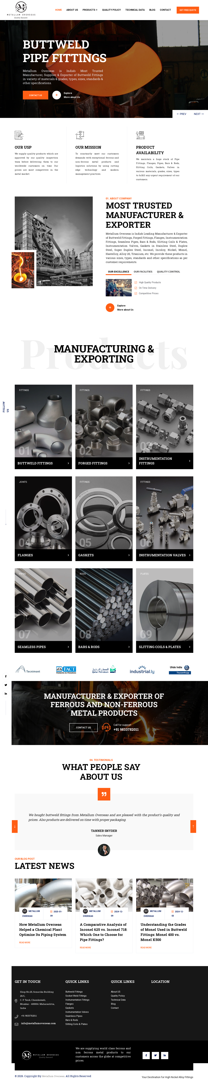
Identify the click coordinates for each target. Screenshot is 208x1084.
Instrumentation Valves (162, 555)
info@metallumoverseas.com (38, 1023)
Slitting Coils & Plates (160, 647)
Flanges (25, 555)
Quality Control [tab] (168, 271)
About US (72, 10)
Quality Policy (111, 10)
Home (58, 10)
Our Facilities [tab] (143, 271)
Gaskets (86, 555)
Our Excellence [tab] (118, 271)
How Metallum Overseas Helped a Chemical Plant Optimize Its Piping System (42, 929)
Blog (152, 10)
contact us (22, 95)
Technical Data (135, 10)
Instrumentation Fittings (155, 460)
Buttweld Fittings (35, 463)
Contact (165, 10)
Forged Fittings (92, 463)
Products (90, 10)
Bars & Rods (89, 647)
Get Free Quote (188, 10)
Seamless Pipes (32, 647)
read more (24, 943)
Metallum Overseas (53, 1076)
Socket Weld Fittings (76, 995)
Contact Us (83, 727)
